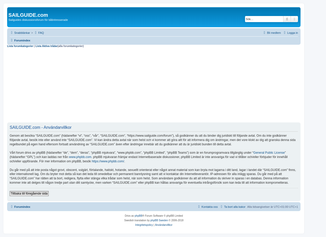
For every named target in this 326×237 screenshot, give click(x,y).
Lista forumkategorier (20, 46)
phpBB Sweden (159, 220)
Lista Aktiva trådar (46, 46)
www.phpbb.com (80, 157)
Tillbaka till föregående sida (29, 193)
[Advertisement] (154, 85)
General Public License (269, 152)
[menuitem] (39, 33)
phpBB (138, 215)
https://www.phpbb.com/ (108, 161)
